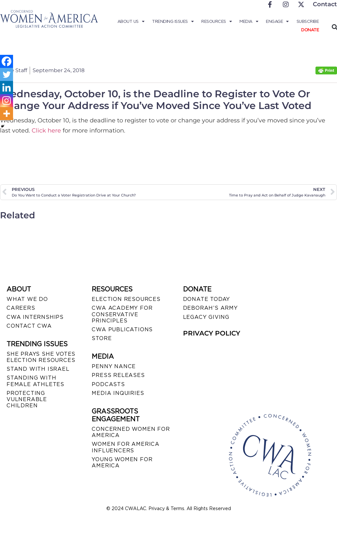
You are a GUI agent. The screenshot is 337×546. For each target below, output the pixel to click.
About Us (131, 21)
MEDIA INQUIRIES (118, 393)
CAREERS (21, 308)
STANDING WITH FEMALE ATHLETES (35, 381)
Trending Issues (173, 21)
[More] (6, 113)
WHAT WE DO (27, 299)
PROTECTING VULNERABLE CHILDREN (27, 399)
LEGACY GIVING (206, 317)
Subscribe (308, 21)
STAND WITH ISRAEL (38, 369)
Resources (217, 21)
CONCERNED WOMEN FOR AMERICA (131, 432)
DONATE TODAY (206, 299)
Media (249, 21)
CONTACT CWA (29, 326)
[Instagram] (6, 100)
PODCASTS (108, 384)
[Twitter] (6, 74)
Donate (310, 29)
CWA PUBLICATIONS (122, 329)
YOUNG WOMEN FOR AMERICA (122, 462)
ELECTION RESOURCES (126, 299)
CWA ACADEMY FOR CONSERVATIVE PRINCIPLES (122, 314)
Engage (277, 21)
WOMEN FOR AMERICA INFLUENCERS (126, 447)
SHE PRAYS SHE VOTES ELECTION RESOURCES (41, 357)
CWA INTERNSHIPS (35, 317)
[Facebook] (6, 61)
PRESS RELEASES (118, 375)
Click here (46, 130)
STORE (102, 338)
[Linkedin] (6, 87)
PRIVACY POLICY (211, 333)
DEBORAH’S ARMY (210, 308)
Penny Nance (114, 366)
